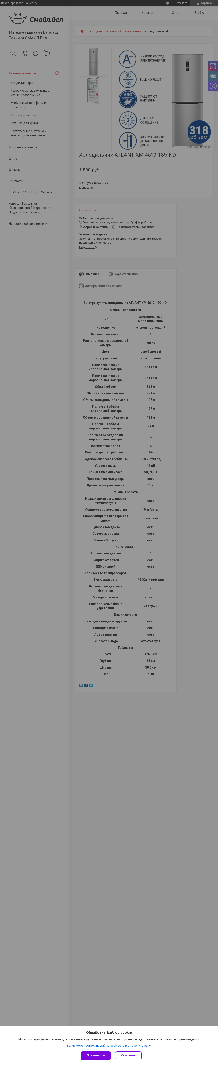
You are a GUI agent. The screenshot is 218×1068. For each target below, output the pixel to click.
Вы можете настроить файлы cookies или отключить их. (107, 1045)
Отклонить (128, 1055)
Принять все (96, 1055)
